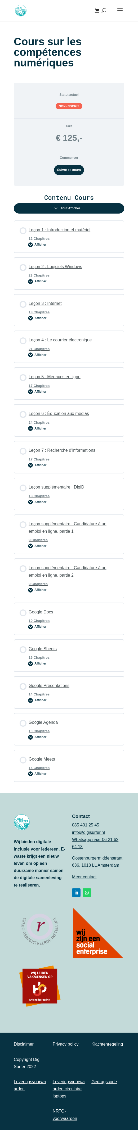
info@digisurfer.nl (88, 832)
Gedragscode (104, 1081)
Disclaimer (24, 1044)
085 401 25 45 (85, 825)
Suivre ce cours (69, 170)
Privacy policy (66, 1044)
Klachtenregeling (107, 1044)
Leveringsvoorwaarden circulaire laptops (69, 1088)
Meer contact (84, 877)
